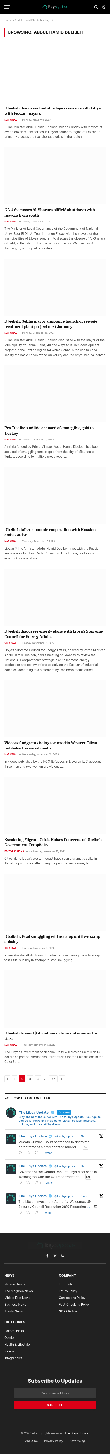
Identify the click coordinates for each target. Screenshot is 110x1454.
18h (82, 1166)
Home (8, 20)
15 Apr (83, 1196)
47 (53, 1079)
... (79, 1147)
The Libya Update (33, 1136)
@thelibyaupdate (64, 1136)
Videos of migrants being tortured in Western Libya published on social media (50, 745)
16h (82, 1136)
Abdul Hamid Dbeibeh (28, 20)
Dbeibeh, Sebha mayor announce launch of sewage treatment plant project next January (50, 324)
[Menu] (7, 7)
